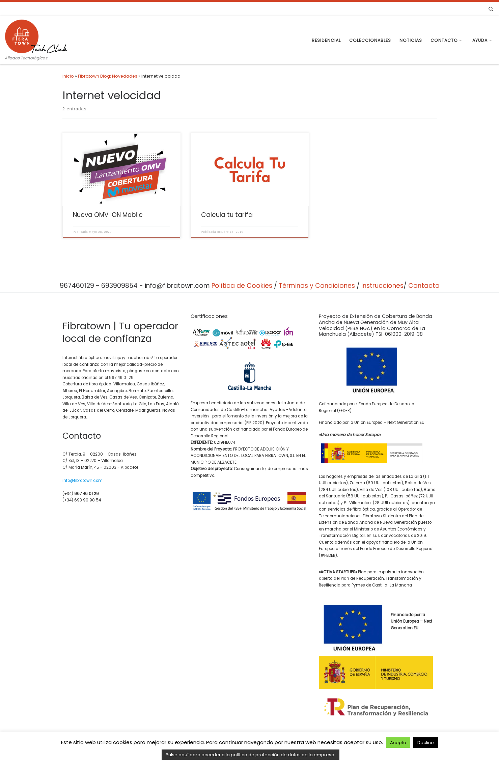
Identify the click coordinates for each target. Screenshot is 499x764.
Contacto (424, 285)
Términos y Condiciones (317, 285)
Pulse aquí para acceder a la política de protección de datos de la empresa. (250, 755)
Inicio (68, 76)
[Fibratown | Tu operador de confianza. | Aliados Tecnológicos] (36, 35)
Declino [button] (425, 742)
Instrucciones (382, 285)
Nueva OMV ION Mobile (108, 214)
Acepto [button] (398, 742)
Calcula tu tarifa (227, 214)
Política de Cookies (242, 285)
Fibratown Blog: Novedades (107, 76)
